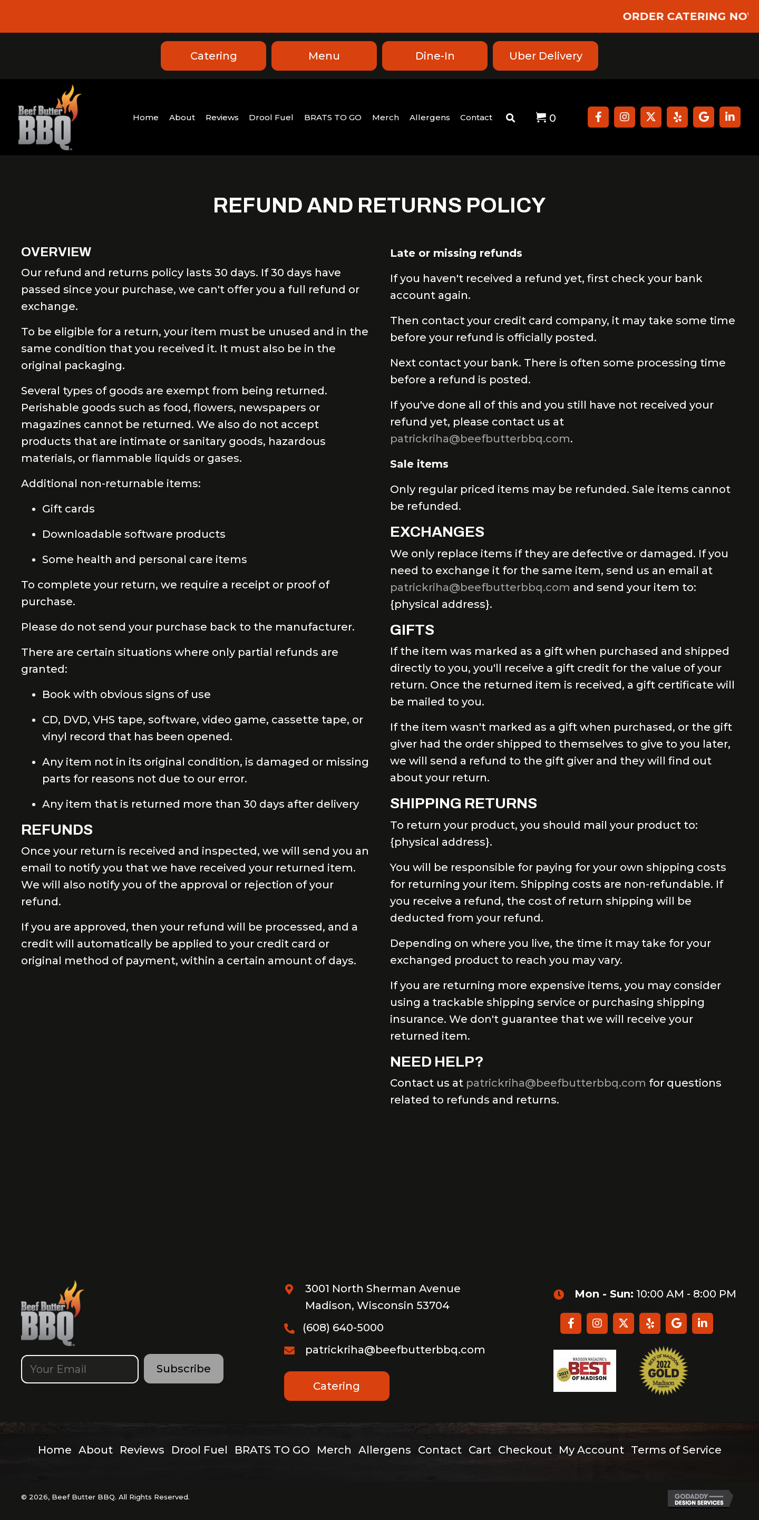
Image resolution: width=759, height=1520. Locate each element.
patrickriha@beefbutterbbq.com (480, 438)
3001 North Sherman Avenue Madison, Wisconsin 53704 (383, 1297)
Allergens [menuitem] (384, 1450)
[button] (598, 117)
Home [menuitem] (55, 1450)
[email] (80, 1369)
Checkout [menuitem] (525, 1450)
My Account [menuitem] (591, 1450)
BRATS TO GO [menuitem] (272, 1450)
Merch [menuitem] (334, 1450)
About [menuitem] (96, 1450)
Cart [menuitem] (480, 1450)
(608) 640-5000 (343, 1327)
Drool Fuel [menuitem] (199, 1450)
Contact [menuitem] (440, 1450)
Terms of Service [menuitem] (676, 1450)
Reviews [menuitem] (142, 1450)
